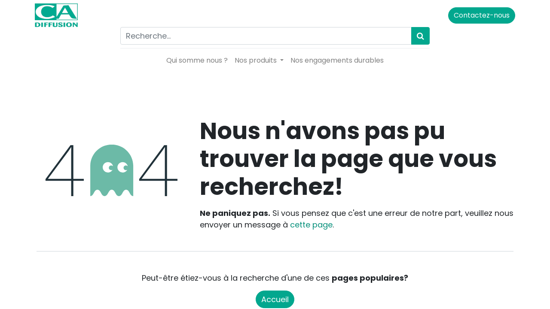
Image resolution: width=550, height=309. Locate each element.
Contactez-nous (480, 15)
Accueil (275, 299)
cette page (311, 224)
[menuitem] (197, 60)
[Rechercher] (420, 36)
